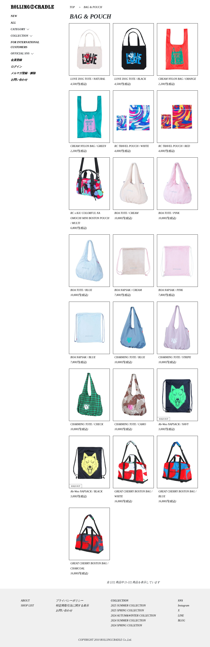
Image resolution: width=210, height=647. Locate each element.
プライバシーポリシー (71, 600)
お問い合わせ (64, 610)
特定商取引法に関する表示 (72, 605)
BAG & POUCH (93, 7)
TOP (72, 7)
